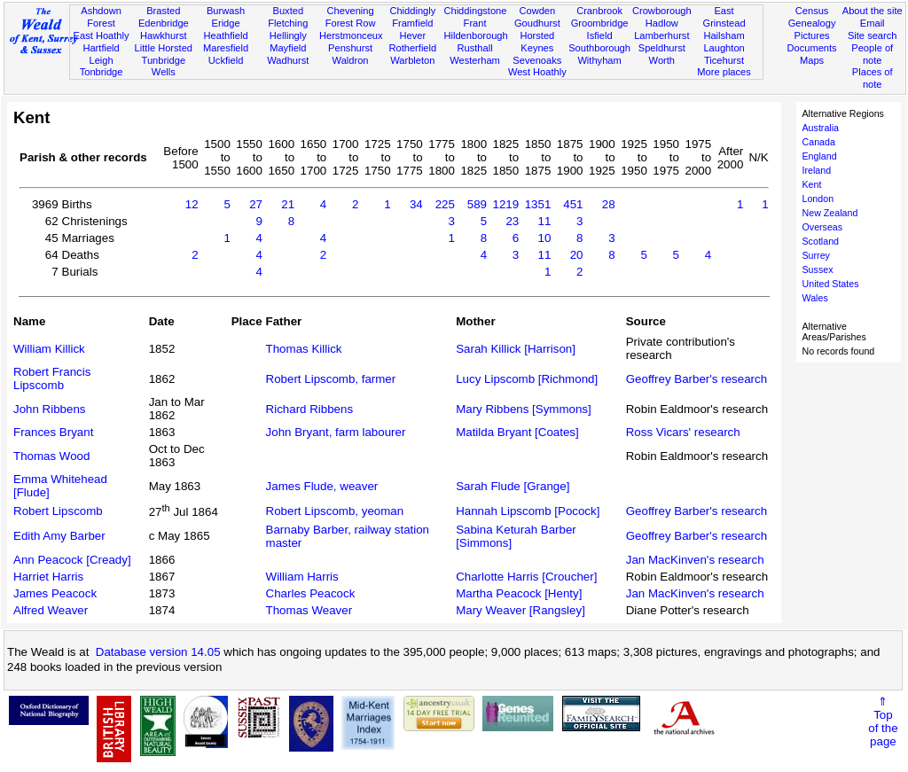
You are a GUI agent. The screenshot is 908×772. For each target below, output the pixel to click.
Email (872, 23)
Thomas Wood (51, 456)
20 (576, 254)
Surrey (816, 255)
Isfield (600, 35)
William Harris (302, 576)
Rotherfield (412, 48)
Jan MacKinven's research (695, 559)
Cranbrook (599, 10)
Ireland (817, 170)
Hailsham (723, 35)
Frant (475, 23)
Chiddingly (412, 10)
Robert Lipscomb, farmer (331, 379)
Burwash (226, 10)
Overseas (822, 227)
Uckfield (226, 60)
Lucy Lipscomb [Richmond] (527, 379)
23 (512, 221)
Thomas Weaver (309, 610)
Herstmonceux (351, 35)
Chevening (350, 10)
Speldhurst (661, 48)
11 (545, 221)
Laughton (723, 48)
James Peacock (55, 593)
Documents (811, 48)
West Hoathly (537, 71)
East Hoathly (101, 35)
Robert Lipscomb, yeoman (335, 511)
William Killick (49, 348)
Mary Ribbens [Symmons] (523, 409)
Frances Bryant (53, 432)
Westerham (475, 60)
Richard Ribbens (310, 409)
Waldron (351, 60)
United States (830, 283)
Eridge (226, 23)
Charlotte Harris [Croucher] (526, 576)
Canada (818, 141)
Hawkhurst (163, 35)
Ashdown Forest (101, 16)
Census (812, 10)
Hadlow (662, 23)
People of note (872, 54)
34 (416, 204)
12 (192, 204)
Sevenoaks (537, 60)
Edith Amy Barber (59, 535)
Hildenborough (475, 35)
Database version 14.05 (158, 652)
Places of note (872, 78)
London (818, 198)
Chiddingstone (474, 10)
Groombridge (600, 23)
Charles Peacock (311, 593)
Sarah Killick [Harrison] (515, 348)
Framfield (412, 23)
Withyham (599, 60)
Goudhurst (537, 23)
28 (608, 204)
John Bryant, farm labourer (336, 432)
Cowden (537, 10)
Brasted (163, 10)
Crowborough (662, 10)
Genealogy (812, 23)
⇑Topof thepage (882, 721)
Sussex (818, 269)
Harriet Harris (48, 576)
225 (445, 204)
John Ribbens (49, 409)
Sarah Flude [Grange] (512, 486)
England (819, 156)
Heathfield (226, 35)
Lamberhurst (661, 35)
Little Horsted (163, 48)
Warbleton (412, 60)
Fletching (288, 23)
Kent (812, 184)
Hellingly (288, 35)
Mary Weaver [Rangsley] (520, 610)
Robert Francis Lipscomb (51, 378)
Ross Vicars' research (683, 432)
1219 (506, 204)
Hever (413, 35)
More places (724, 71)
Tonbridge (101, 71)
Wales (815, 297)
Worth (662, 60)
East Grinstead (723, 16)
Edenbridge (163, 23)
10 (545, 238)
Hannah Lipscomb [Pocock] (527, 511)
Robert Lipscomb (58, 511)
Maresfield (225, 48)
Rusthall (475, 48)
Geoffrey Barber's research (696, 379)
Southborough (599, 48)
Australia (820, 127)
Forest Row (350, 23)
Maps (812, 60)
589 (477, 204)
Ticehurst (724, 60)
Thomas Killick (304, 348)
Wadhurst (288, 60)
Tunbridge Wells (164, 66)
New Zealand (830, 212)
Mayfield (288, 48)
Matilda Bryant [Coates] (517, 432)
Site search (872, 35)
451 (573, 204)
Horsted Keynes (537, 41)
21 (287, 204)
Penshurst (350, 48)
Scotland (820, 241)
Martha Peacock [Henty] (519, 593)
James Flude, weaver (322, 486)
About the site (872, 10)
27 (255, 204)
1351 (538, 204)
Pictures (812, 35)
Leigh (101, 60)
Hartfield (100, 48)
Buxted (288, 10)
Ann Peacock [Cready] (72, 559)
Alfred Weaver (50, 610)
